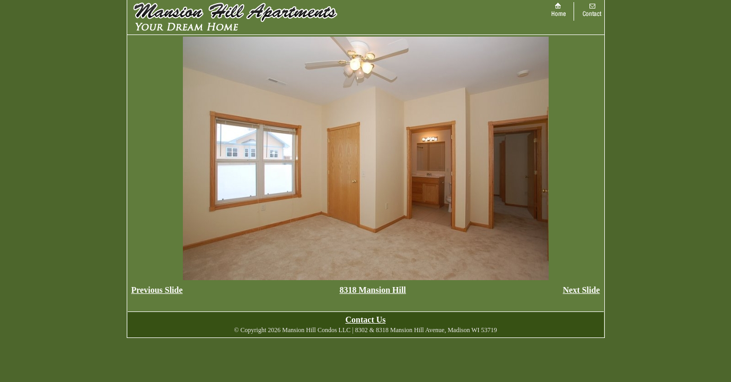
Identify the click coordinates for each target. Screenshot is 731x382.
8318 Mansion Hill (372, 289)
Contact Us (366, 319)
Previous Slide (157, 289)
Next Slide (581, 289)
